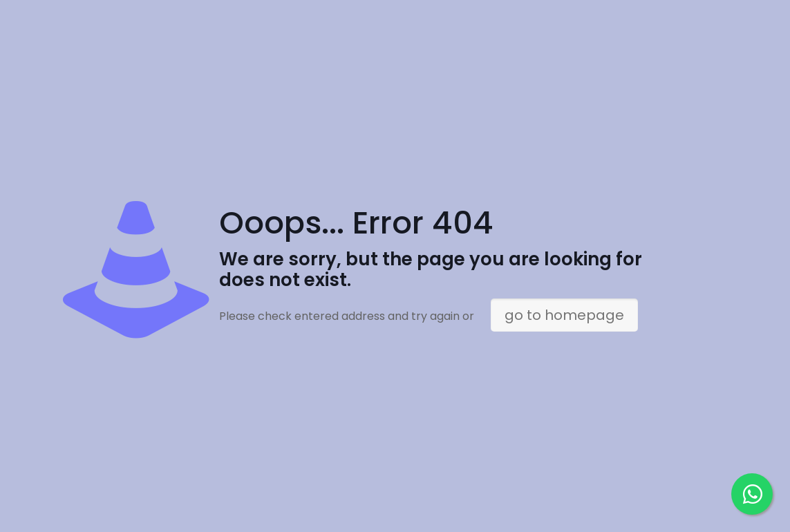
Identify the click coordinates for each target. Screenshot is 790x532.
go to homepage (564, 315)
